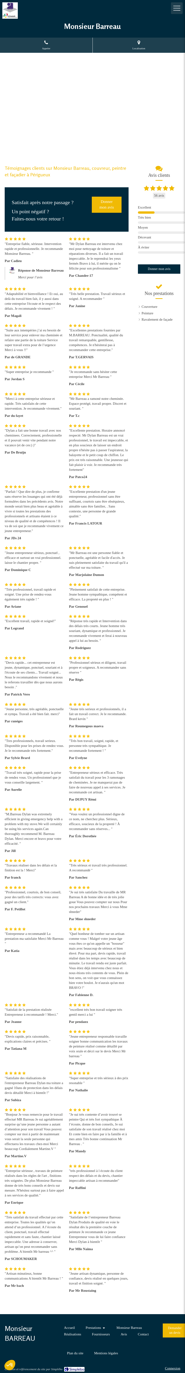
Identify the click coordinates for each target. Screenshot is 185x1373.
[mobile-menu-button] (177, 8)
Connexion (172, 1368)
